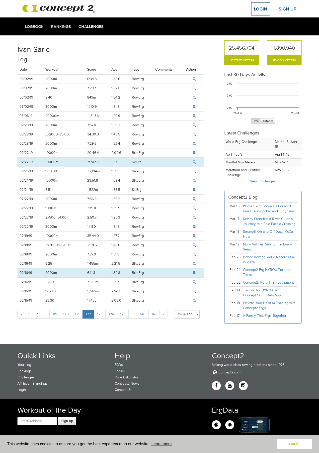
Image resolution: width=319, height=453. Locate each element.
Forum (120, 371)
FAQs (119, 365)
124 (111, 314)
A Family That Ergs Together (264, 316)
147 (154, 314)
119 (55, 314)
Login (260, 8)
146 (142, 314)
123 (99, 314)
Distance (268, 121)
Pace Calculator (126, 377)
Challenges (91, 26)
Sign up (67, 421)
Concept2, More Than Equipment (268, 282)
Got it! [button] (294, 444)
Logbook (34, 26)
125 (122, 314)
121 (77, 314)
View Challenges (263, 181)
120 (66, 314)
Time (255, 121)
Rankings (61, 26)
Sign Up (287, 8)
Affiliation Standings (32, 383)
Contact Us (123, 390)
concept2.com (226, 372)
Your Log (24, 365)
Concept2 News (127, 383)
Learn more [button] (161, 444)
